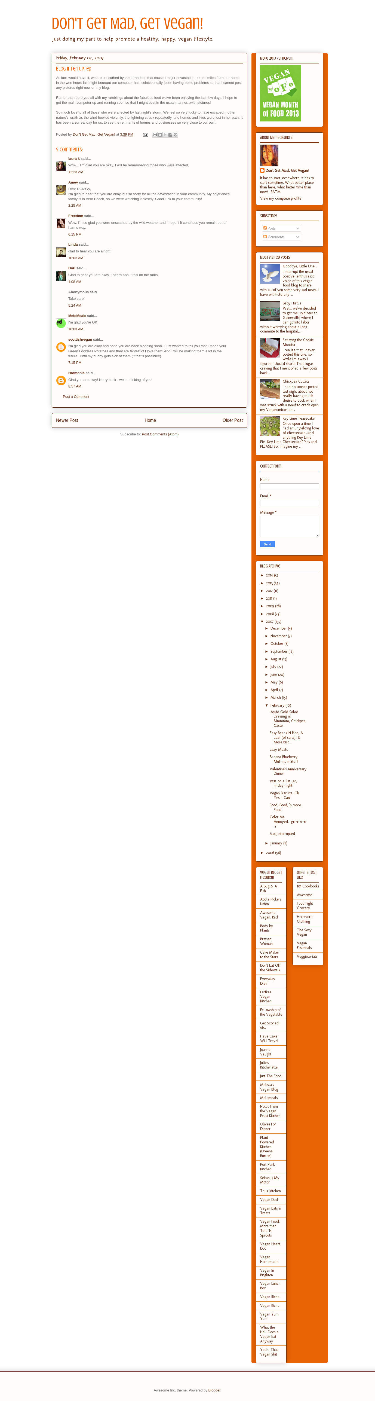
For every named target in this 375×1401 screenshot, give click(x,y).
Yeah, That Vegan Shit (269, 1352)
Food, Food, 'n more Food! (285, 807)
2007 (270, 621)
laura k (74, 159)
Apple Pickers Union (270, 901)
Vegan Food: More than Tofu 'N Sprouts (270, 1228)
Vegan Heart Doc (270, 1246)
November (279, 636)
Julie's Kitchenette (269, 1065)
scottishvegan (80, 339)
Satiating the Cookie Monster (298, 342)
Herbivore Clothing (304, 919)
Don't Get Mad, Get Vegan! (127, 23)
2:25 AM (74, 205)
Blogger (214, 1390)
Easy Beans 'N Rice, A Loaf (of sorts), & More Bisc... (286, 737)
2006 (270, 852)
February (278, 705)
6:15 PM (74, 234)
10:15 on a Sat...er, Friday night (283, 783)
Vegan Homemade (269, 1259)
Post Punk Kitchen (267, 1166)
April (275, 690)
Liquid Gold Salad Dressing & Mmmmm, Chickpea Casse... (288, 719)
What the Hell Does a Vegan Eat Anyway (269, 1334)
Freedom (75, 216)
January (277, 843)
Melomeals (269, 1097)
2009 (270, 606)
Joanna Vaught (265, 1052)
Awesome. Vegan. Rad (269, 915)
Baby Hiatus (292, 303)
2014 (270, 575)
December (279, 628)
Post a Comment (76, 397)
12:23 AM (75, 172)
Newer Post (67, 420)
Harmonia (76, 373)
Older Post (233, 420)
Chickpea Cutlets (296, 381)
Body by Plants (266, 928)
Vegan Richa (269, 1297)
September (279, 651)
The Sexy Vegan (304, 932)
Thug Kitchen (270, 1191)
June (274, 674)
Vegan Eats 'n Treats (270, 1210)
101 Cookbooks (308, 886)
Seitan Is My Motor (269, 1180)
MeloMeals (77, 316)
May (275, 682)
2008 (270, 614)
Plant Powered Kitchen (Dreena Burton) (267, 1146)
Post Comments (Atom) (160, 434)
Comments (273, 237)
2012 (270, 590)
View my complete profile (280, 198)
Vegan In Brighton (267, 1272)
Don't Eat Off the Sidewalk (270, 967)
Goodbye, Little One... (300, 266)
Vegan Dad (269, 1199)
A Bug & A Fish (268, 888)
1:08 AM (74, 282)
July (274, 666)
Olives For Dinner (268, 1126)
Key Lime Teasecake (299, 418)
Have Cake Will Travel (269, 1038)
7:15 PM (74, 363)
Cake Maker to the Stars (269, 954)
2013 (270, 583)
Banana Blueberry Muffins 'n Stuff (284, 759)
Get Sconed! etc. (269, 1025)
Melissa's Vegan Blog (269, 1087)
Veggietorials (307, 956)
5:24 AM (74, 305)
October (277, 643)
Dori (71, 268)
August (276, 659)
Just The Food (270, 1076)
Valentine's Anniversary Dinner (288, 771)
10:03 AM (75, 258)
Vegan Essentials (304, 945)
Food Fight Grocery (305, 905)
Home (150, 420)
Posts (269, 228)
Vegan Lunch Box (270, 1285)
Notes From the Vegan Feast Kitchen (270, 1111)
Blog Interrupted (282, 833)
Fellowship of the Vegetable (271, 1012)
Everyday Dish (267, 981)
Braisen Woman (266, 941)
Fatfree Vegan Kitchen (266, 997)
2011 (269, 598)
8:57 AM (74, 386)
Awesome (304, 895)
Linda (73, 244)
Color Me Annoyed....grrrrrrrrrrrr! (288, 822)
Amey (73, 182)
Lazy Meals (279, 749)
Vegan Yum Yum (269, 1316)
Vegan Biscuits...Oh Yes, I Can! (284, 795)
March (276, 697)
